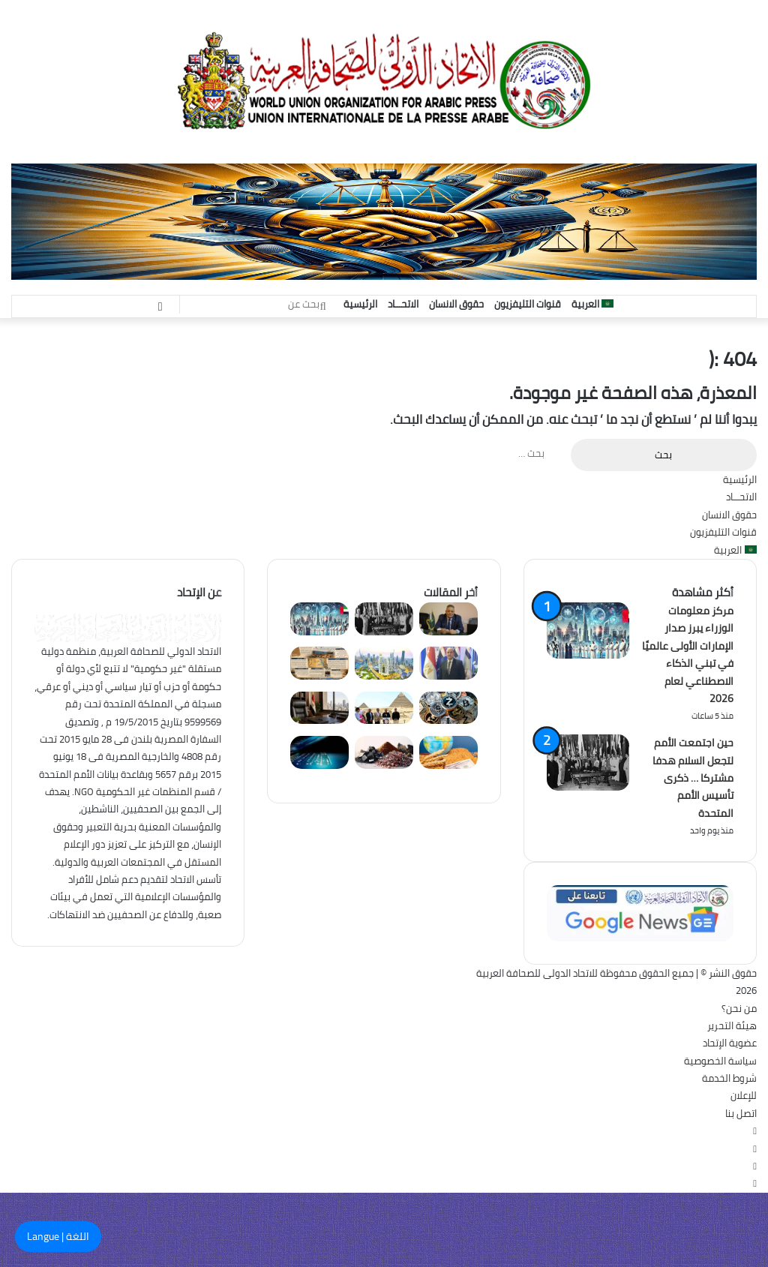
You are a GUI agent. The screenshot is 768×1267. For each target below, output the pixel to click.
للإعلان (743, 1095)
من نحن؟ (739, 1008)
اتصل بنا (741, 1113)
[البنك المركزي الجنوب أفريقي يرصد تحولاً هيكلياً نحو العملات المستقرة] (448, 720)
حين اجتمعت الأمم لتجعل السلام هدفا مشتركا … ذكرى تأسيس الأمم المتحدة (693, 778)
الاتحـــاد (403, 304)
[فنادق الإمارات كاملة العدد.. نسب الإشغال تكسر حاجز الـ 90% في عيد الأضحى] (384, 676)
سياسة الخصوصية (720, 1061)
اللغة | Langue (58, 1236)
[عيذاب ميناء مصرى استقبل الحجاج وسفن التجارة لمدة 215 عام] (319, 676)
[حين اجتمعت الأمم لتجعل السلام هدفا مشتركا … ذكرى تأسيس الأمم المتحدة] (384, 632)
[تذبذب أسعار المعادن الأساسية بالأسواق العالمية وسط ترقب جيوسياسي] (384, 765)
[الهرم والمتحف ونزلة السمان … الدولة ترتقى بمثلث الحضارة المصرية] (384, 720)
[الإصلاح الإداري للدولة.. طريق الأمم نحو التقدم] (319, 720)
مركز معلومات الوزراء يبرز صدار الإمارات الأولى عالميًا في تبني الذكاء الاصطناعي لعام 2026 (688, 654)
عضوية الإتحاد (730, 1043)
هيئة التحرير (732, 1025)
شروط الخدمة (729, 1078)
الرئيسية (360, 304)
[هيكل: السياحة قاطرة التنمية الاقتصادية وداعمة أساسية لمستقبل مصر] (448, 632)
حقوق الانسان (456, 304)
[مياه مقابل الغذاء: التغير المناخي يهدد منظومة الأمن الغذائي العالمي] (448, 765)
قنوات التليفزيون (527, 304)
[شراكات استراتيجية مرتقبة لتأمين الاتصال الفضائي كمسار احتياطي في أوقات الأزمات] (319, 765)
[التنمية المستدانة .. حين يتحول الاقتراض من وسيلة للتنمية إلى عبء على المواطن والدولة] (448, 676)
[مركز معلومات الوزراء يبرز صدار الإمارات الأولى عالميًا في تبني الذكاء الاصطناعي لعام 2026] (319, 632)
